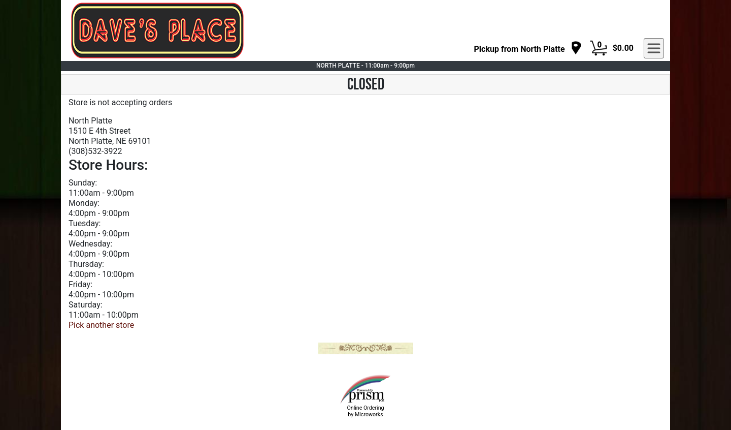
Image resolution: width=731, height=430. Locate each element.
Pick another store (101, 325)
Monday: (84, 203)
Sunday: (83, 183)
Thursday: (86, 264)
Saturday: (86, 305)
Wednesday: (90, 244)
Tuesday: (85, 223)
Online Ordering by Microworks (365, 411)
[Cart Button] (598, 48)
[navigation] (528, 48)
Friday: (80, 284)
